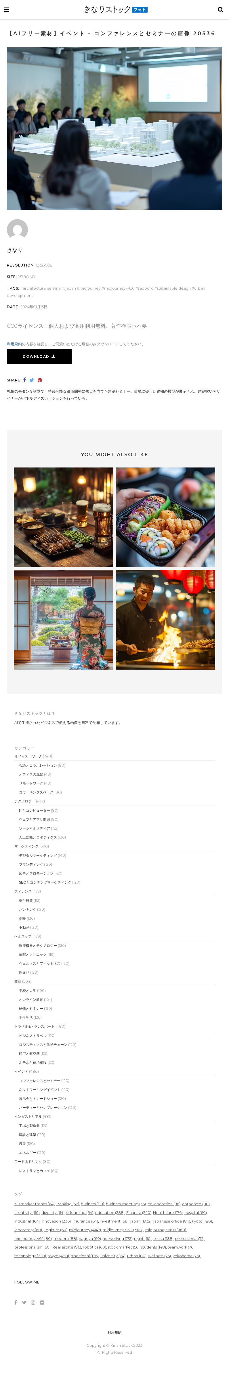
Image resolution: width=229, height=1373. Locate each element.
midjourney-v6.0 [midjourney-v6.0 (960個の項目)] (165, 1229)
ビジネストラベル (33, 1035)
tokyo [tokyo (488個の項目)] (58, 1255)
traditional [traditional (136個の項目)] (85, 1255)
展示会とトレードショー (38, 1098)
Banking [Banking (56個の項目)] (67, 1203)
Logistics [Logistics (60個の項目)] (55, 1229)
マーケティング (26, 846)
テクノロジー (24, 801)
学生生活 (26, 1017)
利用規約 (14, 344)
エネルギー (27, 1152)
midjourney (90, 288)
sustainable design (174, 288)
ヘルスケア (23, 936)
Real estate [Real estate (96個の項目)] (66, 1247)
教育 (17, 981)
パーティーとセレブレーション (43, 1107)
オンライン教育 (31, 999)
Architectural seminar (42, 288)
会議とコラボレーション (38, 765)
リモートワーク (31, 783)
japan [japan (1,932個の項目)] (141, 1221)
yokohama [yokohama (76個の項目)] (186, 1255)
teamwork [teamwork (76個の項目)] (181, 1247)
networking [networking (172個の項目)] (117, 1238)
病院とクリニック (33, 954)
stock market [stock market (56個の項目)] (124, 1247)
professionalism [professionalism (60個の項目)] (32, 1247)
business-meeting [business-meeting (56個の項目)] (126, 1203)
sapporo (146, 288)
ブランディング (31, 864)
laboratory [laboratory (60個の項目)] (28, 1229)
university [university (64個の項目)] (112, 1255)
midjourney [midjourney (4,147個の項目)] (85, 1229)
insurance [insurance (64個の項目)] (85, 1221)
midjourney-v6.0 (119, 288)
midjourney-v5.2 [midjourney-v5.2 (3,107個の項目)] (123, 1229)
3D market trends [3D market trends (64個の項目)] (34, 1203)
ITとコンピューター (34, 810)
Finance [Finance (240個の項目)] (138, 1212)
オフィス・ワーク (28, 756)
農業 (22, 1143)
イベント (21, 1071)
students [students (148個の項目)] (153, 1247)
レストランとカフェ (34, 1171)
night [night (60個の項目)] (143, 1238)
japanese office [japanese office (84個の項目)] (171, 1221)
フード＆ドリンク (28, 1161)
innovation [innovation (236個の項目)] (56, 1221)
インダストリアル (28, 1116)
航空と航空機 (29, 1053)
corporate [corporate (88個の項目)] (196, 1203)
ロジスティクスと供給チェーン (43, 1044)
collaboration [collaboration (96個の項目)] (164, 1203)
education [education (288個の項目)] (110, 1212)
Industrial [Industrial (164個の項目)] (27, 1221)
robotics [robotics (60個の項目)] (94, 1247)
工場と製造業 (29, 1126)
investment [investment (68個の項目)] (114, 1221)
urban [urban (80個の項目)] (136, 1255)
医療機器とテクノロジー (38, 945)
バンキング (27, 909)
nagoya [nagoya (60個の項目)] (90, 1238)
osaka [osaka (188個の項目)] (163, 1238)
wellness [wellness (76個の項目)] (159, 1255)
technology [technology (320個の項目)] (30, 1255)
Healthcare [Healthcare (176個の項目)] (168, 1212)
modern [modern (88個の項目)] (65, 1238)
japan (71, 288)
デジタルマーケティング (38, 855)
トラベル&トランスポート (34, 1026)
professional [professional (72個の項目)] (190, 1238)
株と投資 (26, 900)
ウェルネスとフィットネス (39, 963)
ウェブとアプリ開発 (34, 819)
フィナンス (23, 891)
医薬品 (24, 972)
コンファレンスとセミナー (39, 1080)
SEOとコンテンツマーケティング (45, 882)
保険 (22, 918)
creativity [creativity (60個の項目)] (27, 1212)
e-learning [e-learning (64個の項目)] (79, 1212)
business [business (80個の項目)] (92, 1203)
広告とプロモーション (36, 873)
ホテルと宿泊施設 (33, 1062)
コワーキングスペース (36, 792)
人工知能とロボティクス (38, 837)
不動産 (24, 927)
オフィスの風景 (31, 774)
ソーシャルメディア (34, 828)
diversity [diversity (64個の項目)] (52, 1212)
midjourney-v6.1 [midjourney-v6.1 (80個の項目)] (33, 1238)
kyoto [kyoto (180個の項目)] (202, 1221)
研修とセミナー (31, 1008)
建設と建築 (27, 1134)
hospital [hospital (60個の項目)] (195, 1212)
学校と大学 (27, 990)
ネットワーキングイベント (39, 1089)
